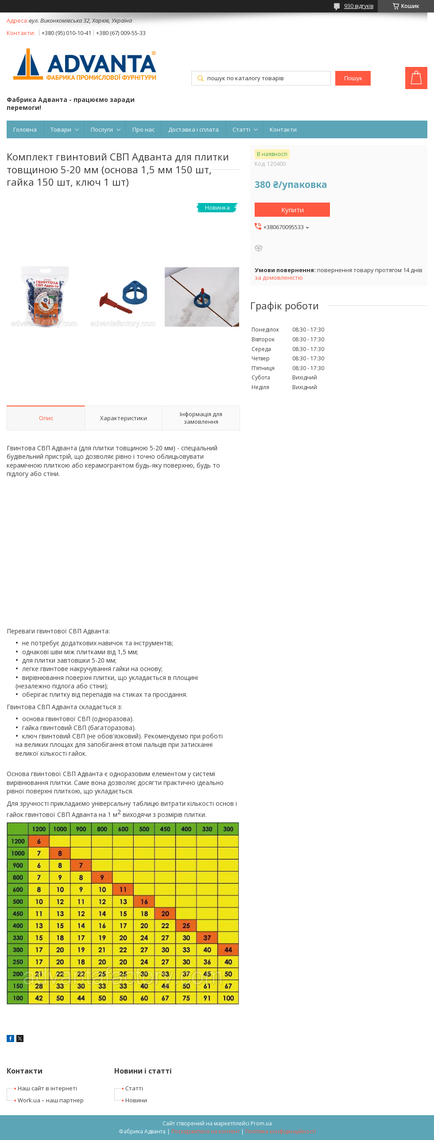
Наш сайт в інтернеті (47, 1088)
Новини (136, 1100)
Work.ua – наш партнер (51, 1100)
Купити (292, 209)
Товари (60, 129)
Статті (241, 129)
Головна (25, 129)
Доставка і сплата (193, 129)
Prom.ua (261, 1123)
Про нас (143, 129)
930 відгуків (358, 6)
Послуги (102, 129)
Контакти (283, 129)
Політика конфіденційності (280, 1131)
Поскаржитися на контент (205, 1131)
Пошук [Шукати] (353, 78)
